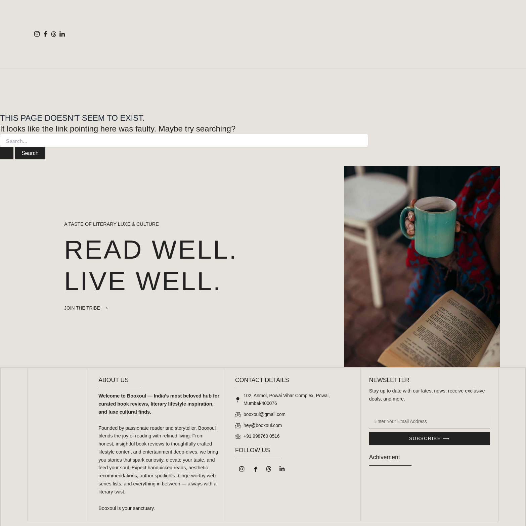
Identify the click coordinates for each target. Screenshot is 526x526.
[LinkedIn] (61, 34)
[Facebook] (45, 34)
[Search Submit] (6, 153)
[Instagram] (36, 34)
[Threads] (53, 34)
